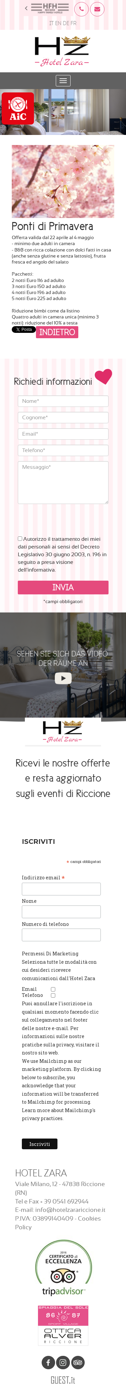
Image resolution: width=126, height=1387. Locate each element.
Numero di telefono (45, 924)
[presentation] (69, 517)
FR (74, 23)
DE (66, 23)
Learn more (36, 1110)
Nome (29, 901)
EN (58, 23)
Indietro (57, 332)
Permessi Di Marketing (50, 953)
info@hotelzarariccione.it (70, 1210)
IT (51, 23)
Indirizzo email (43, 878)
